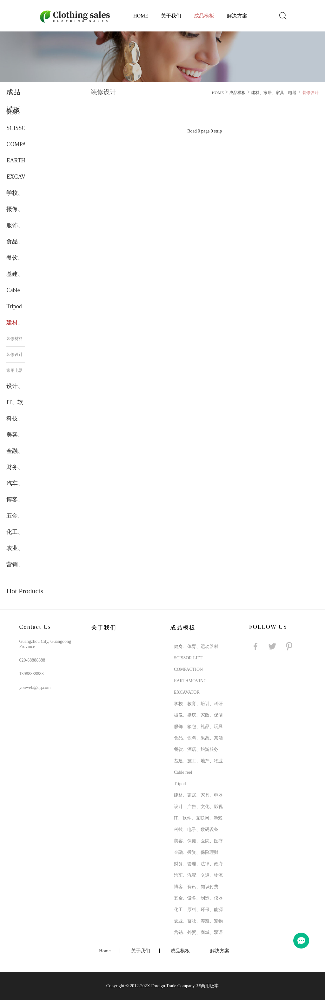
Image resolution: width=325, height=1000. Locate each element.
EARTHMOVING (190, 680)
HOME (218, 92)
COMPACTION (188, 669)
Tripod (14, 306)
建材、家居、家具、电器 (273, 92)
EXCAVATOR (22, 176)
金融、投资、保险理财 (196, 852)
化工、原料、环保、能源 (198, 909)
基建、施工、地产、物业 (198, 761)
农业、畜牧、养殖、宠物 (198, 921)
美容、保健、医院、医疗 (198, 841)
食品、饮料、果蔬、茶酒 (198, 738)
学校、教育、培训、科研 (198, 703)
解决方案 (237, 15)
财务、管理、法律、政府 (198, 863)
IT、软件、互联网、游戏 (198, 818)
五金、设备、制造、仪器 (198, 898)
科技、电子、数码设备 (196, 829)
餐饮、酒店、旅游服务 (196, 749)
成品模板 (204, 15)
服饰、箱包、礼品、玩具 (198, 726)
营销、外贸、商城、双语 (198, 932)
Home (140, 15)
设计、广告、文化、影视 (198, 806)
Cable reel (183, 772)
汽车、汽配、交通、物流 (198, 875)
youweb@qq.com (34, 687)
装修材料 (14, 338)
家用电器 (14, 370)
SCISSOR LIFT (188, 658)
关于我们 (171, 15)
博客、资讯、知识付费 (196, 886)
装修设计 (14, 354)
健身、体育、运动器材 (196, 646)
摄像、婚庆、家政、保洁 (198, 715)
